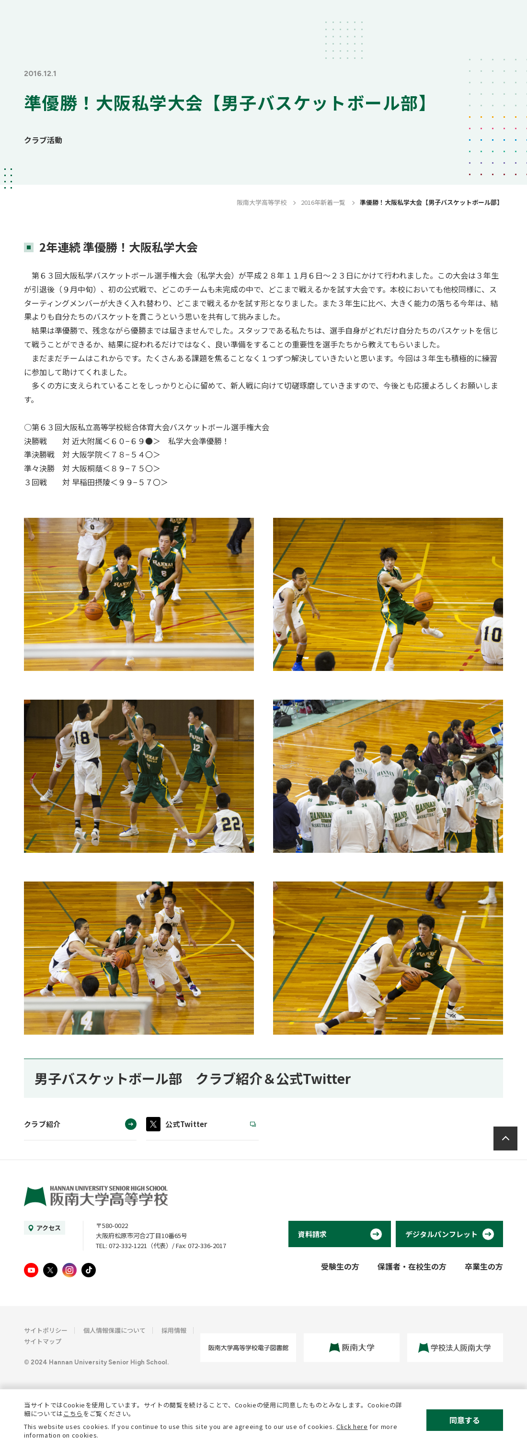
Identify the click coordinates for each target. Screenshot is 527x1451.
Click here (352, 1426)
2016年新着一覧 (323, 202)
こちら (73, 1413)
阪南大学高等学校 (261, 202)
